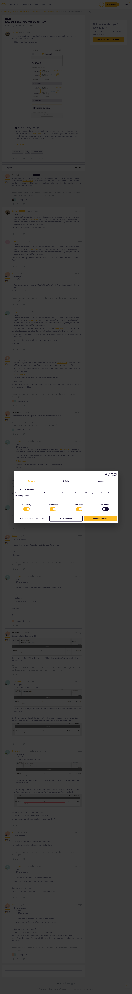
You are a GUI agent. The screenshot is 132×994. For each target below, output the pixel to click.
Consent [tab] (31, 481)
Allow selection (66, 518)
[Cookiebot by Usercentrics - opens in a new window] (106, 474)
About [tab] (101, 481)
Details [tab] (66, 481)
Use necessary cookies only (32, 518)
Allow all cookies (100, 518)
